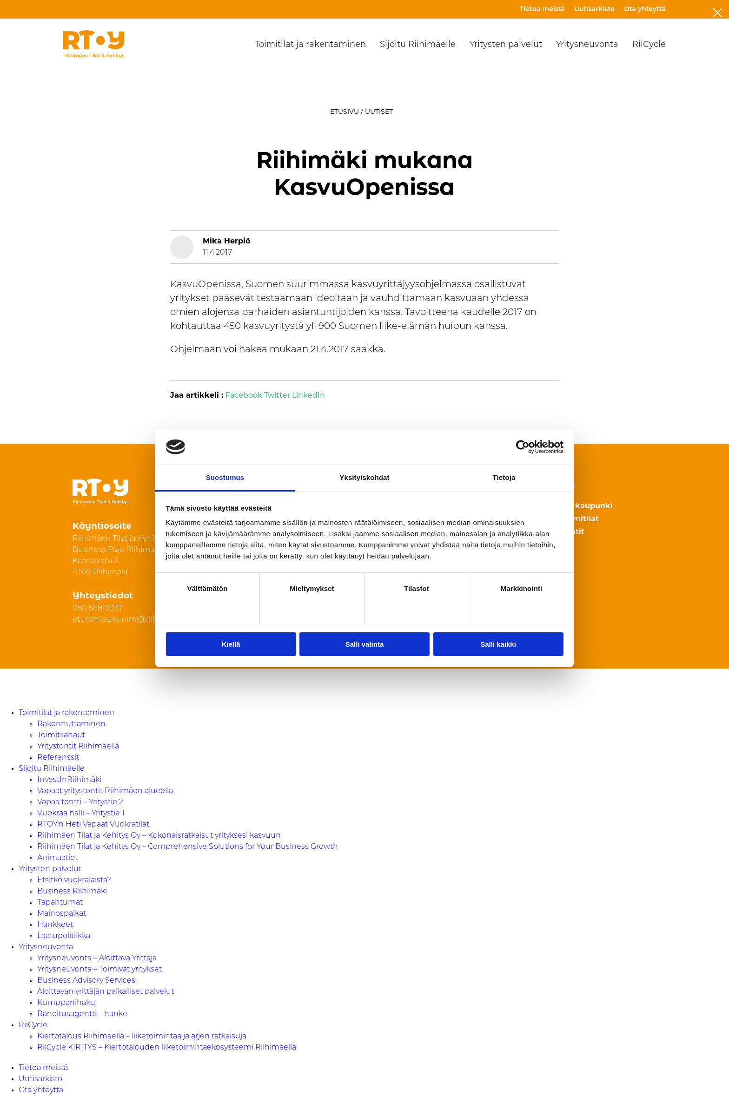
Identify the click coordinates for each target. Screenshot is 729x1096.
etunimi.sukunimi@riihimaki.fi (128, 619)
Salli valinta (364, 644)
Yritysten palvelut (506, 44)
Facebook (243, 395)
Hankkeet (55, 925)
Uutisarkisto (594, 9)
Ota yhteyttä (645, 9)
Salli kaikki (498, 644)
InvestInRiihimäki (69, 780)
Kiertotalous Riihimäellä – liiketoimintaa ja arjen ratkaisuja (141, 1036)
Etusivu (344, 111)
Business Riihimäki (72, 891)
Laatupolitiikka (63, 936)
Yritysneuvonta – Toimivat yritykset (99, 969)
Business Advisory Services (86, 980)
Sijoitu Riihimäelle (418, 44)
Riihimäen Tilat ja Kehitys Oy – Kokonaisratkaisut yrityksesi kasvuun (159, 836)
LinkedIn (308, 395)
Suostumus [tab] (225, 477)
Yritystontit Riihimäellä (78, 746)
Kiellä (230, 644)
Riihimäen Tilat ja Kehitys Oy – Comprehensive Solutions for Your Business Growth (187, 847)
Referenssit (58, 757)
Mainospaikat (61, 914)
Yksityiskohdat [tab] (364, 477)
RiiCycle (649, 44)
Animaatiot (57, 858)
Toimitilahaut (61, 735)
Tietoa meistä (542, 9)
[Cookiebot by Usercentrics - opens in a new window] (522, 447)
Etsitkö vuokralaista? (74, 880)
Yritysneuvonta (587, 44)
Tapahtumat (60, 902)
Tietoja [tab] (504, 477)
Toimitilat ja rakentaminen (310, 44)
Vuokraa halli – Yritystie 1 (81, 813)
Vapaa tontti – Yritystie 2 (80, 802)
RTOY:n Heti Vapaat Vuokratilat (93, 824)
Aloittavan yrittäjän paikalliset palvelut (105, 992)
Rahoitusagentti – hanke (82, 1014)
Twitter (277, 395)
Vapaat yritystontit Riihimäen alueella (105, 791)
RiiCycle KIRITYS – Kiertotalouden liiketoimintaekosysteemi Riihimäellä (166, 1047)
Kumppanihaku (66, 1003)
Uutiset (379, 111)
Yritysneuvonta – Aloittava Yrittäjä (97, 958)
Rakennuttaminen (71, 724)
